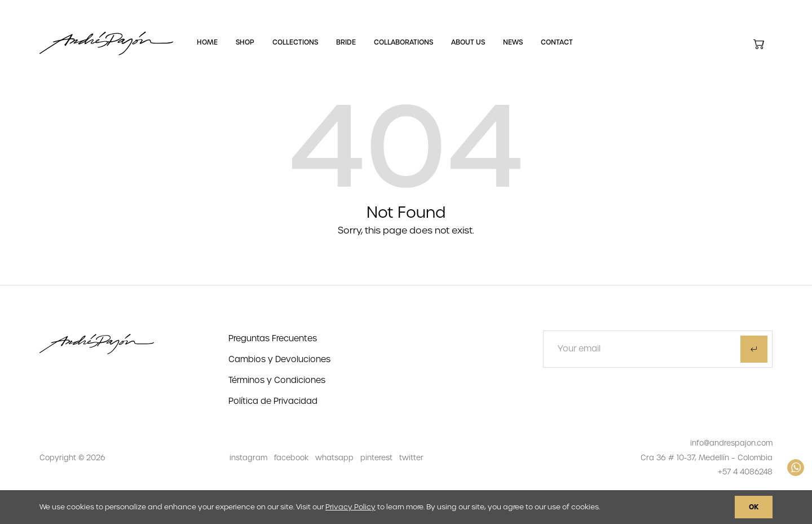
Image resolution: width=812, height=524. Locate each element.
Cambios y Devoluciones (279, 359)
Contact (557, 42)
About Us (468, 42)
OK (753, 507)
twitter (411, 458)
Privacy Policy (350, 507)
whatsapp (334, 458)
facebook (291, 458)
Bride (346, 42)
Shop (245, 42)
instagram (248, 458)
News (513, 42)
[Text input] (633, 349)
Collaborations (403, 42)
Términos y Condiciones (276, 380)
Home (207, 42)
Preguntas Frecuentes (272, 338)
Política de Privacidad (272, 401)
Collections (295, 42)
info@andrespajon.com (731, 443)
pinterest (376, 458)
